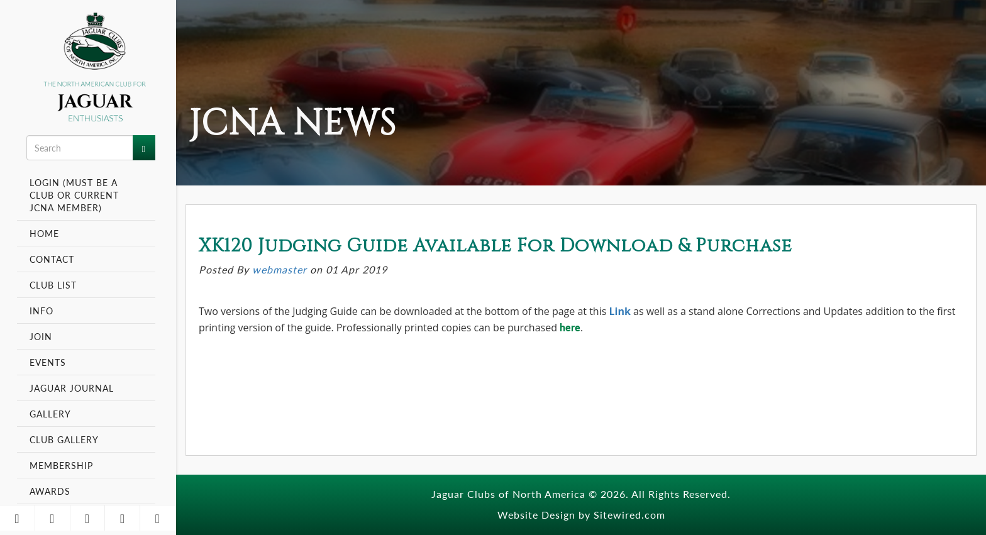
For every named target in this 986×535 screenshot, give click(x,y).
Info (43, 310)
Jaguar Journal (72, 388)
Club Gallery (64, 439)
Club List (53, 285)
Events (49, 362)
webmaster (279, 269)
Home (44, 233)
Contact (52, 259)
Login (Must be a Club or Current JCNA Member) (74, 195)
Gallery (50, 413)
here (570, 327)
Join (41, 336)
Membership (63, 465)
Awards (50, 491)
